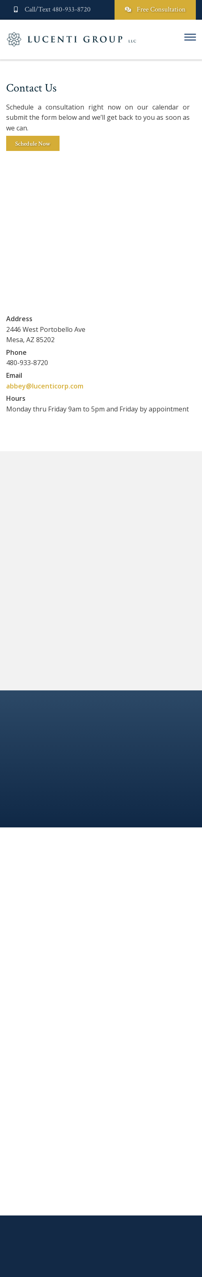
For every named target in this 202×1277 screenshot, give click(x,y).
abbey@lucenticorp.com (44, 386)
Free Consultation (155, 9)
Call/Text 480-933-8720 (51, 9)
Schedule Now (32, 144)
